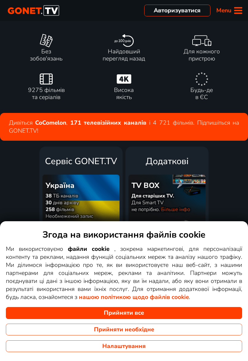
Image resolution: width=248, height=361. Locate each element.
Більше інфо (175, 209)
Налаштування (124, 346)
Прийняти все (124, 313)
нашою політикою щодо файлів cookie (134, 297)
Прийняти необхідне (124, 330)
